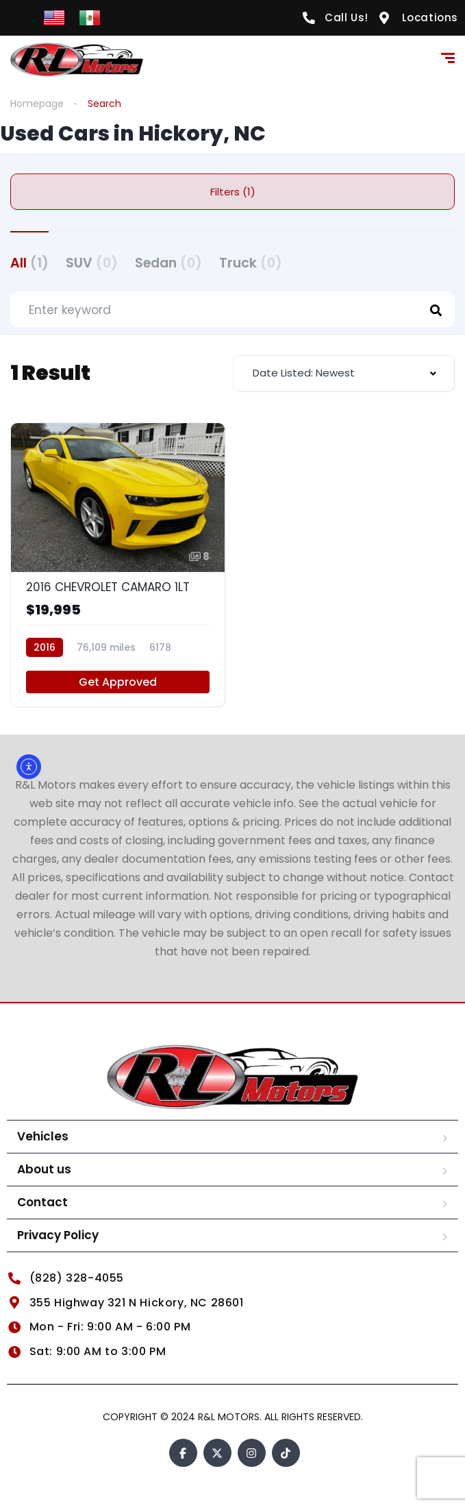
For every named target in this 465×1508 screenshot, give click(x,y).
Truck (250, 263)
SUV (92, 263)
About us (44, 1169)
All (29, 263)
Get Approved (118, 682)
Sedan (168, 263)
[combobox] (344, 373)
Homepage (37, 103)
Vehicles (42, 1136)
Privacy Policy (58, 1235)
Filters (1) (232, 191)
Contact (42, 1202)
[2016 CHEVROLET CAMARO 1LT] (118, 564)
